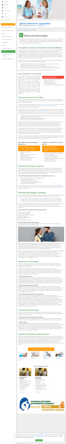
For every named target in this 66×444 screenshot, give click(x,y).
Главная (19, 30)
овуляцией (49, 99)
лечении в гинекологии (53, 340)
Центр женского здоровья (34, 23)
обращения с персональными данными (36, 436)
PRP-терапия (45, 358)
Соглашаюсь (39, 440)
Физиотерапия (33, 358)
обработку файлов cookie (45, 434)
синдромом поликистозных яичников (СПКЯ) (45, 104)
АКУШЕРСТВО (26, 30)
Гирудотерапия (57, 358)
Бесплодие (33, 30)
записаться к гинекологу (48, 170)
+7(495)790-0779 (41, 25)
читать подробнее (44, 138)
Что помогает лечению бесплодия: (41, 349)
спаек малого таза (54, 319)
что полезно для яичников (43, 112)
